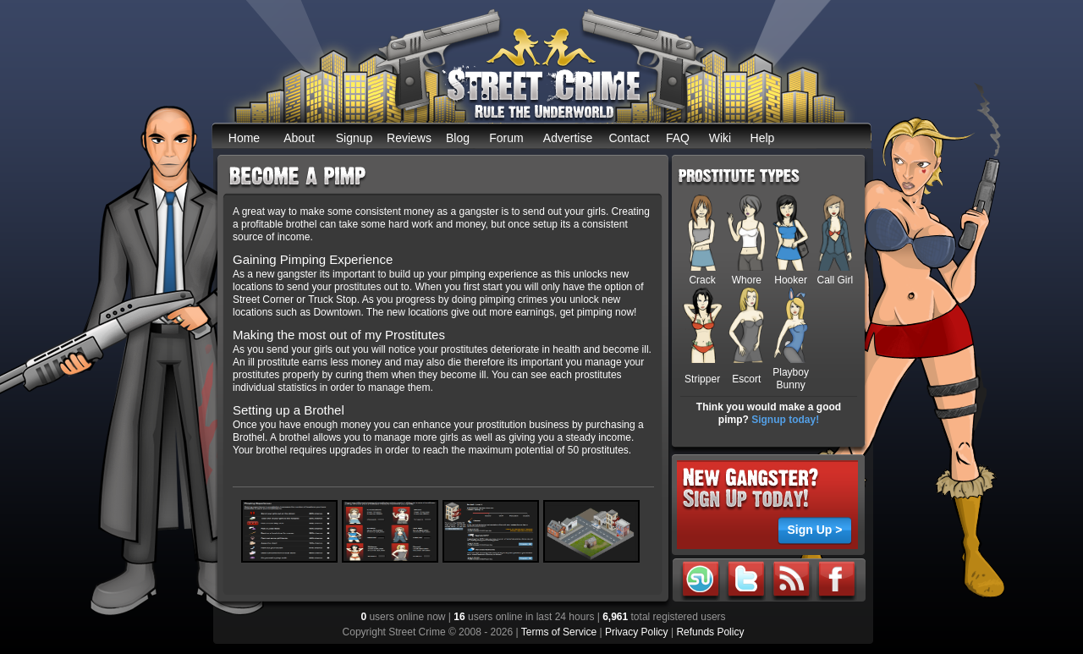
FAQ (678, 138)
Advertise (567, 138)
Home (244, 138)
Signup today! (785, 420)
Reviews (409, 138)
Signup (354, 138)
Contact (628, 138)
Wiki (720, 138)
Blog (458, 138)
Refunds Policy (710, 632)
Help (762, 138)
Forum (506, 138)
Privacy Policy (636, 632)
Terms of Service (558, 632)
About (299, 138)
